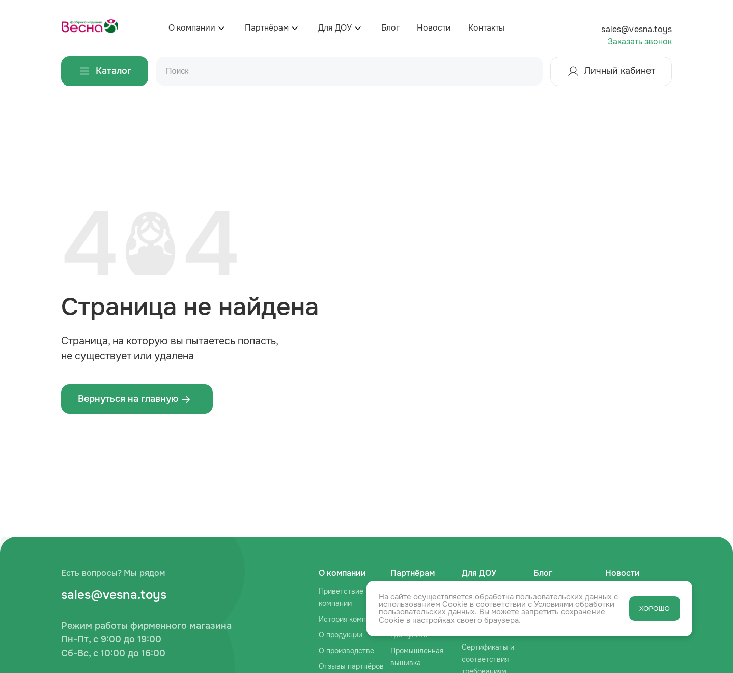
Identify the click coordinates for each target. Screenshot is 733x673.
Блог (390, 27)
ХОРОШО (654, 608)
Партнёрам (267, 27)
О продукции (340, 634)
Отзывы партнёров (351, 666)
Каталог (104, 71)
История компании (350, 619)
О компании (191, 27)
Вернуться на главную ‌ (134, 398)
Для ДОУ (335, 27)
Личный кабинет (611, 71)
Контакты (486, 27)
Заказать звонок (640, 41)
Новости (434, 27)
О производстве (346, 650)
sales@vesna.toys (636, 29)
